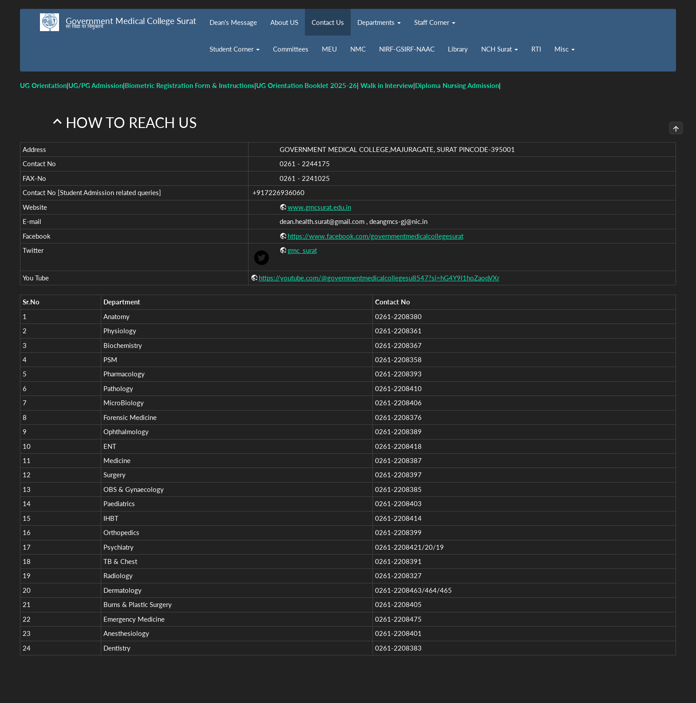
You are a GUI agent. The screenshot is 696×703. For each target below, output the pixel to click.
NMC (358, 49)
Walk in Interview (386, 85)
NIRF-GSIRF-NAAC (407, 49)
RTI (536, 49)
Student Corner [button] (235, 49)
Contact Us (328, 22)
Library (458, 49)
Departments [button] (379, 22)
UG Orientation (43, 85)
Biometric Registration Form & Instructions (189, 85)
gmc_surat (302, 248)
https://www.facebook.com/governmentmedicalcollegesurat (375, 234)
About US (284, 22)
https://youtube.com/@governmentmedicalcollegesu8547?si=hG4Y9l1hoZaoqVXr (379, 276)
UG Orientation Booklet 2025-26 (306, 85)
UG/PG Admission (95, 85)
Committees (290, 49)
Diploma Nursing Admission (457, 85)
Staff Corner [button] (434, 22)
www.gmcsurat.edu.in (319, 205)
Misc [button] (564, 49)
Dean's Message (233, 22)
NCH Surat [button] (499, 49)
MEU (329, 49)
